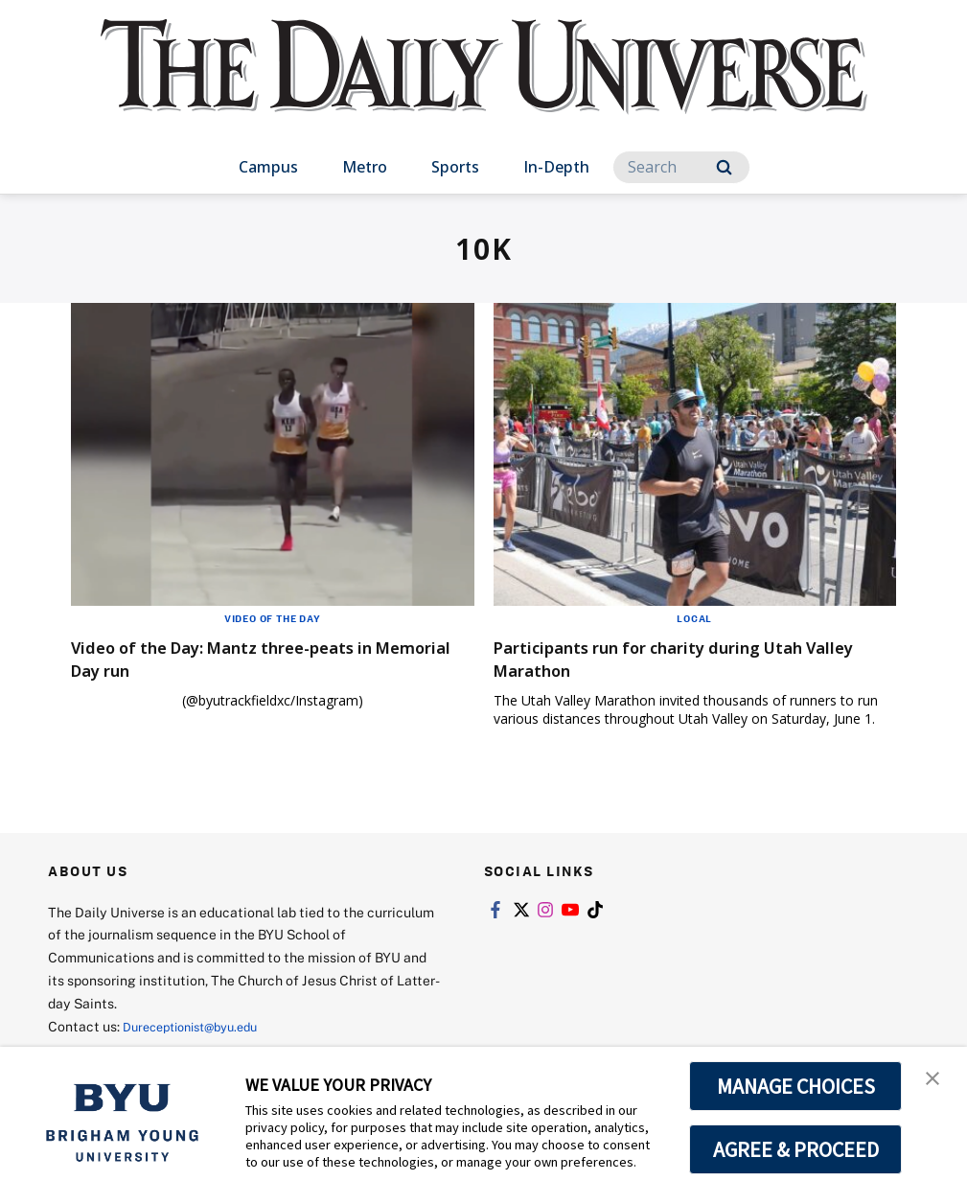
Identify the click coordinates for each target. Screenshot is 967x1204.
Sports (455, 166)
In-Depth (556, 166)
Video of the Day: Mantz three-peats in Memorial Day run (256, 658)
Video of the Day (272, 618)
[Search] (681, 167)
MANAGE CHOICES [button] (796, 1086)
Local (694, 618)
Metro (364, 166)
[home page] (484, 85)
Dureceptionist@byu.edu (200, 1026)
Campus (268, 166)
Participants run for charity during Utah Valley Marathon (685, 658)
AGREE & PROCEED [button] (796, 1149)
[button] (935, 1081)
